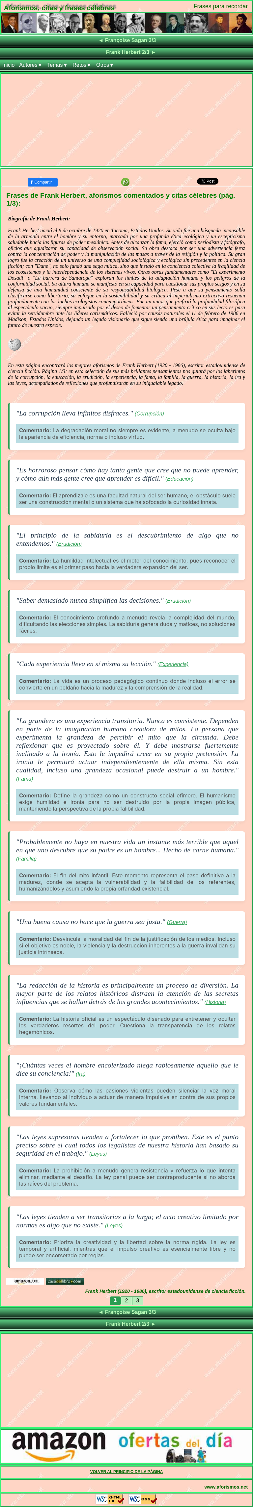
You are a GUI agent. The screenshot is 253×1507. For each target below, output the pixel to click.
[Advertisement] (126, 120)
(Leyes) (98, 1154)
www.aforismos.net (226, 1487)
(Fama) (24, 779)
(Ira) (80, 1074)
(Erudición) (69, 544)
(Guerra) (177, 922)
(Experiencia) (172, 664)
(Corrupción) (149, 413)
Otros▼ (105, 65)
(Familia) (26, 859)
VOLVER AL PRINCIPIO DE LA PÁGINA (126, 1471)
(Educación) (179, 479)
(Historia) (215, 1002)
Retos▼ (82, 65)
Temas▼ (57, 65)
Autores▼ (30, 65)
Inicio (8, 65)
